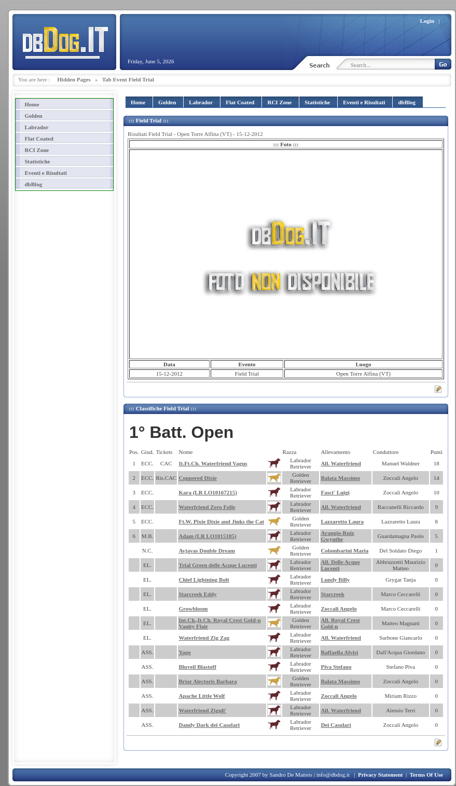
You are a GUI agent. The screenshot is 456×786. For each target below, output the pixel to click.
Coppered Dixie (197, 478)
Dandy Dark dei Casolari (209, 725)
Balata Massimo (340, 478)
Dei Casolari (336, 725)
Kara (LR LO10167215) (207, 492)
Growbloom (193, 608)
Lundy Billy (335, 579)
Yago (184, 652)
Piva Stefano (336, 667)
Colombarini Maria (344, 550)
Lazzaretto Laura (342, 521)
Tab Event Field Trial (128, 79)
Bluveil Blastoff (197, 667)
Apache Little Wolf (201, 696)
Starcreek (332, 594)
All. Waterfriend (341, 463)
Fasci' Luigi (335, 492)
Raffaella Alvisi (339, 652)
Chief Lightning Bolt (203, 579)
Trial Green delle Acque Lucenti (217, 565)
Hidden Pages (73, 79)
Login (427, 21)
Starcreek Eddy (197, 594)
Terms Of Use (426, 774)
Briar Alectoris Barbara (207, 681)
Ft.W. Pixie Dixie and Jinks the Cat (221, 521)
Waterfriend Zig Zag (203, 638)
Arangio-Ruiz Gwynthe (337, 536)
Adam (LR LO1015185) (207, 536)
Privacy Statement (380, 774)
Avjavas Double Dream (206, 550)
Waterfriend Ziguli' (202, 710)
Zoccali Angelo (338, 608)
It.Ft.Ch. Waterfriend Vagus (212, 463)
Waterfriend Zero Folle (206, 507)
